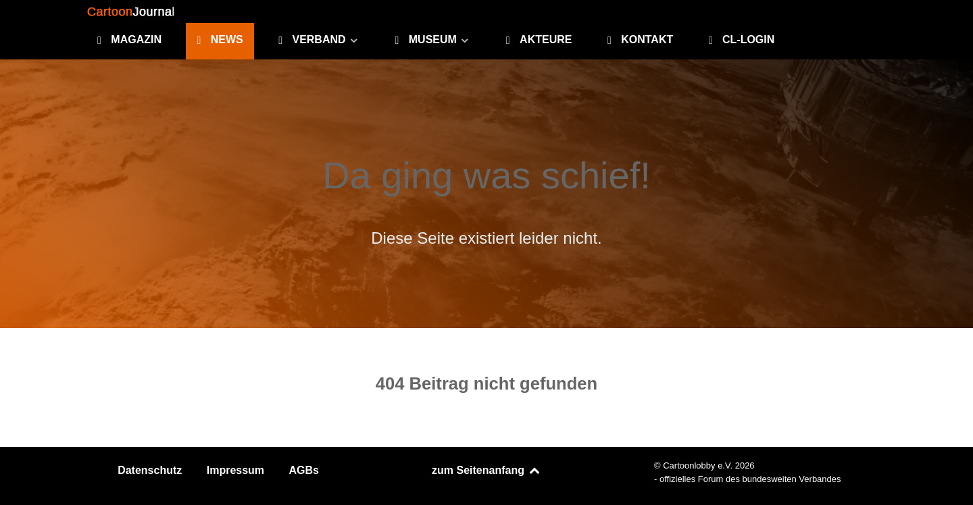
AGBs (304, 470)
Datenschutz (150, 470)
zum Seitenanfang (486, 470)
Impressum (235, 470)
